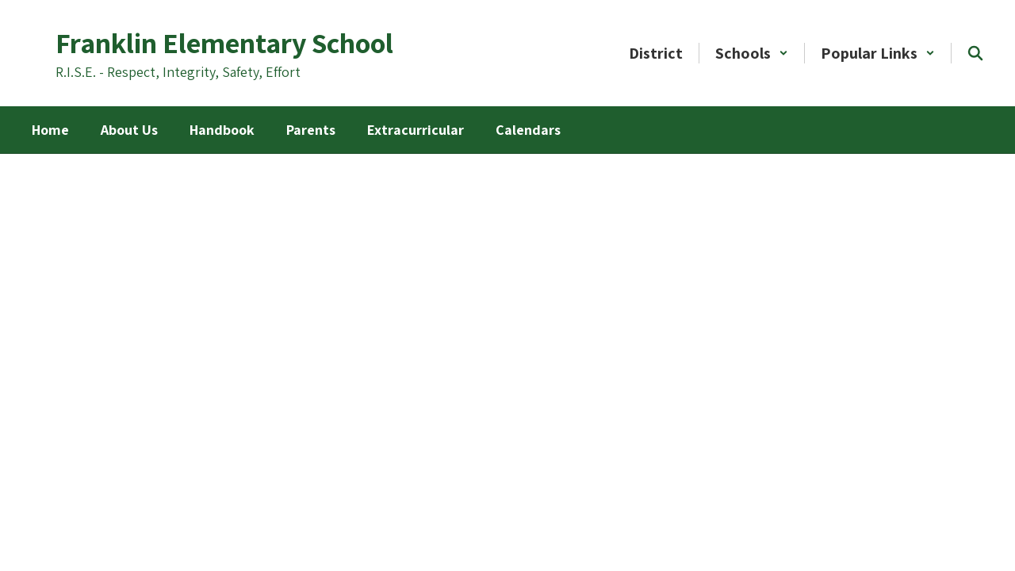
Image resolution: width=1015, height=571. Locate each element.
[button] (751, 53)
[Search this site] (975, 53)
